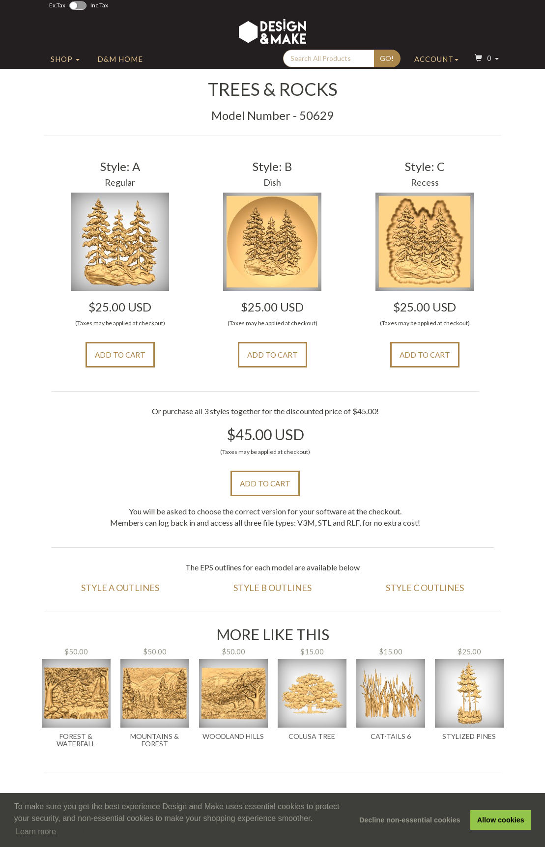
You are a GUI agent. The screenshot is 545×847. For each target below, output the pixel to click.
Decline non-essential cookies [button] (409, 820)
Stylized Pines (469, 736)
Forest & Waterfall (76, 740)
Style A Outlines (120, 587)
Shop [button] (65, 60)
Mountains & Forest (154, 740)
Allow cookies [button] (500, 820)
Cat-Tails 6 (391, 736)
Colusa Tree (311, 736)
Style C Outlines (425, 587)
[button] (485, 60)
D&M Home (120, 60)
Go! (387, 60)
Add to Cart (120, 354)
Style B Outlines (272, 587)
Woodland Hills (233, 736)
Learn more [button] (36, 831)
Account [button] (436, 60)
